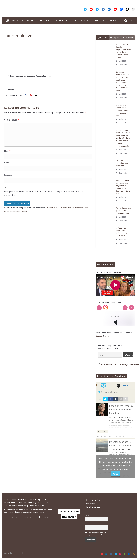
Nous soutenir (69, 516)
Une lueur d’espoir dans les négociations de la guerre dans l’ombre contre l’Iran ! (123, 51)
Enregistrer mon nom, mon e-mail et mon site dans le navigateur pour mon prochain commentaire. (44, 193)
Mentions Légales (23, 517)
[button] (21, 21)
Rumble (107, 336)
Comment (128, 37)
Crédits (35, 517)
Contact (11, 517)
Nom (7, 151)
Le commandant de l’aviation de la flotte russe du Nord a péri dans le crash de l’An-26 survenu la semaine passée (123, 138)
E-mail (8, 162)
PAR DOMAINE (62, 21)
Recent (102, 37)
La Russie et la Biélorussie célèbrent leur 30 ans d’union (123, 232)
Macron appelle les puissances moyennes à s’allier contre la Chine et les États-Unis (123, 187)
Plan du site (45, 517)
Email (86, 524)
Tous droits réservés (37, 553)
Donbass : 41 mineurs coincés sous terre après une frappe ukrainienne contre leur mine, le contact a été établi (123, 81)
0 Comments (121, 65)
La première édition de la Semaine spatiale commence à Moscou (123, 110)
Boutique (112, 21)
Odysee (99, 336)
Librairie (97, 21)
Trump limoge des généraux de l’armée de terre (123, 211)
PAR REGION (44, 21)
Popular (115, 37)
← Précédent (9, 89)
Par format (80, 21)
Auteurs (16, 21)
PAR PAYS (31, 21)
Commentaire (11, 119)
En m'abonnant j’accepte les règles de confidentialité (95, 534)
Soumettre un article (69, 511)
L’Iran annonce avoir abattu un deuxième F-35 (122, 163)
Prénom (88, 515)
